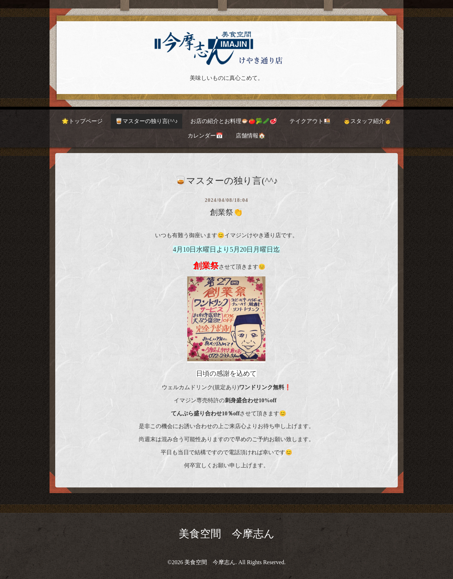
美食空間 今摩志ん (227, 533)
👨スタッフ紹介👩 (367, 121)
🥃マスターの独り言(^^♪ (146, 121)
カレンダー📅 (205, 136)
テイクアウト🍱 (310, 121)
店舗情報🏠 (250, 136)
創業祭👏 (226, 212)
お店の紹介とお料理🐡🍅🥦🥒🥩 (233, 121)
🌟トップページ (82, 121)
